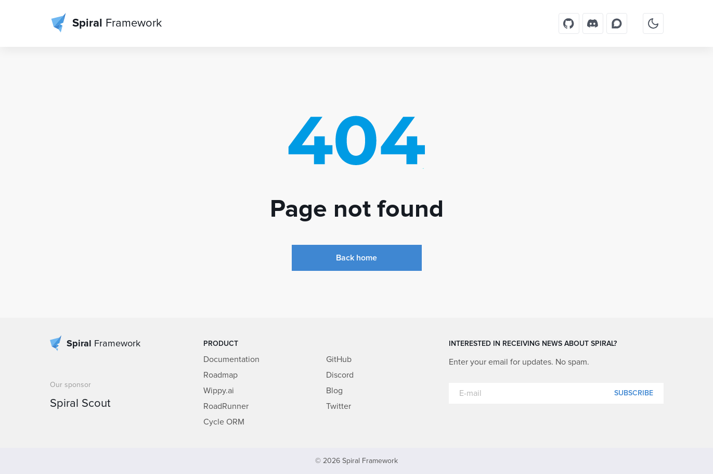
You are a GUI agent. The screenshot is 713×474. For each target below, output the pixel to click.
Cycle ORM (223, 422)
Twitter (338, 406)
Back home (356, 258)
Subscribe (633, 393)
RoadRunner (226, 406)
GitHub (339, 359)
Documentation (231, 359)
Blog (334, 390)
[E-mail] (556, 393)
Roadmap (220, 375)
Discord (340, 375)
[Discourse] (616, 23)
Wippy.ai (218, 390)
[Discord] (592, 23)
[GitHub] (569, 23)
